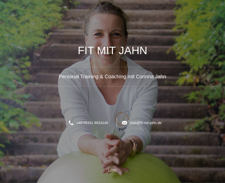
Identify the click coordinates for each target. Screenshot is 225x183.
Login (112, 170)
